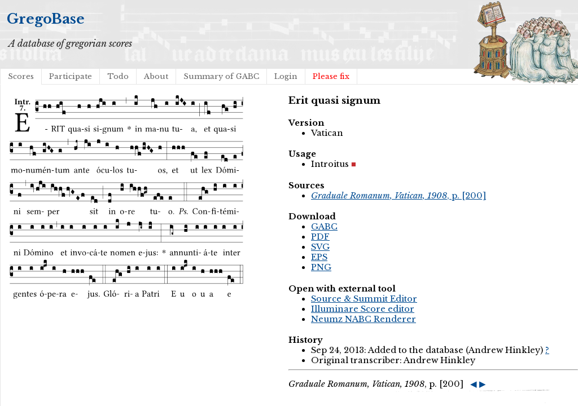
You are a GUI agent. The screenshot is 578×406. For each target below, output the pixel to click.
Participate (70, 76)
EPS (319, 257)
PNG (321, 267)
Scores (21, 76)
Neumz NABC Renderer (363, 319)
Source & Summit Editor (364, 299)
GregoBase (46, 19)
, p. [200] (398, 196)
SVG (320, 247)
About (156, 76)
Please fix (331, 76)
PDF (320, 237)
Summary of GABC (221, 76)
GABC (324, 227)
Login (285, 76)
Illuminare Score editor (362, 309)
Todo (118, 76)
